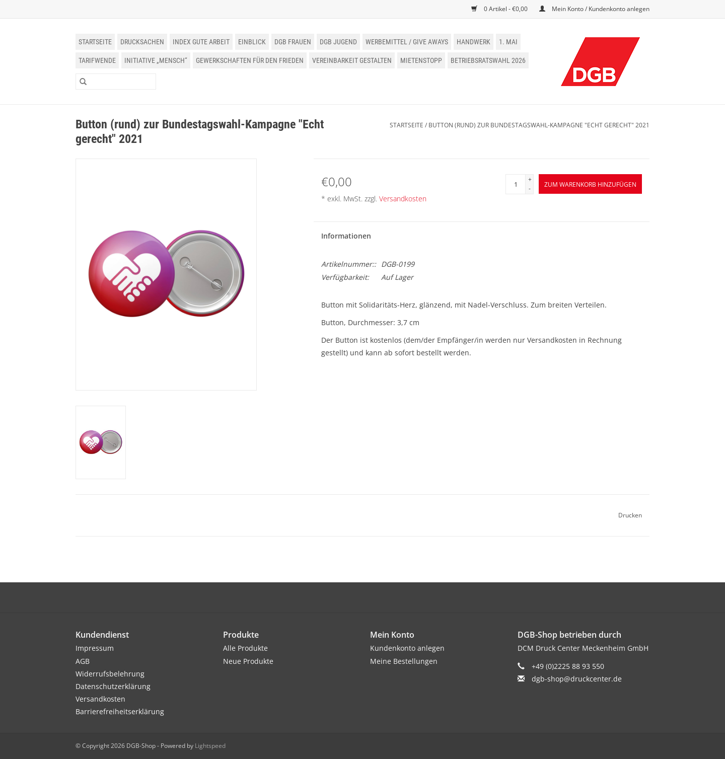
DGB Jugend (338, 42)
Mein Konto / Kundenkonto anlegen (594, 9)
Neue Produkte (248, 661)
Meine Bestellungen (404, 661)
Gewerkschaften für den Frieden (250, 60)
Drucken (630, 515)
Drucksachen (142, 42)
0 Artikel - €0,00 (500, 9)
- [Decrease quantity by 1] (530, 188)
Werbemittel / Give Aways (407, 42)
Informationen (346, 236)
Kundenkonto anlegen (407, 648)
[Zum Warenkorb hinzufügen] (590, 184)
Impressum (95, 648)
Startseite (95, 42)
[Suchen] (116, 81)
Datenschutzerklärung (113, 686)
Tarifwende (97, 60)
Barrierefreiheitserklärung (120, 711)
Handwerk (473, 42)
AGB (83, 661)
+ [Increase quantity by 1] (530, 179)
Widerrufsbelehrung (110, 673)
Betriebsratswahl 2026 (488, 60)
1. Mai (508, 42)
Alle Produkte (245, 648)
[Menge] (515, 184)
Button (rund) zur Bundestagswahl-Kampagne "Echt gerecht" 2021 (538, 125)
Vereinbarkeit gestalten (352, 60)
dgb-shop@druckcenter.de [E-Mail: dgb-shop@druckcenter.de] (577, 679)
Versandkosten (402, 198)
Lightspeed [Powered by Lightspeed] (210, 745)
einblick (252, 42)
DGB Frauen (292, 42)
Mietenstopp (421, 60)
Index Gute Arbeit (201, 42)
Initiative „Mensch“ (155, 60)
